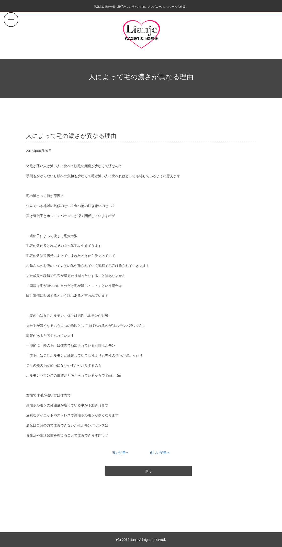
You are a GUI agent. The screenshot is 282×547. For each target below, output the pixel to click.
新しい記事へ (159, 452)
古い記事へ (120, 452)
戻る (148, 471)
